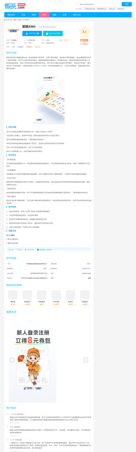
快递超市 (85, 302)
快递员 (70, 302)
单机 (23, 15)
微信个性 (77, 15)
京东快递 (56, 302)
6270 (84, 40)
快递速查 (41, 302)
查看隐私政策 (86, 268)
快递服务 (20, 47)
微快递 (13, 302)
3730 (84, 44)
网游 (34, 15)
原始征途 (121, 9)
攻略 (54, 15)
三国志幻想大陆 (89, 9)
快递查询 (27, 302)
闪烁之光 (112, 9)
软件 (44, 15)
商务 (13, 47)
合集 (65, 15)
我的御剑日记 (101, 9)
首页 (14, 20)
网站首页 (11, 15)
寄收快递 (29, 47)
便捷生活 (37, 47)
